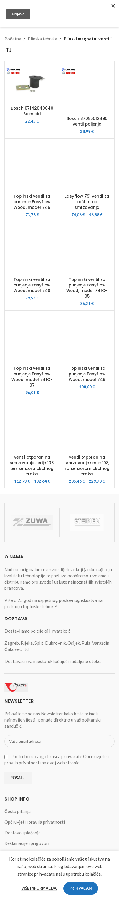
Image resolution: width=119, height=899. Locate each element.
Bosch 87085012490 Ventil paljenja (87, 121)
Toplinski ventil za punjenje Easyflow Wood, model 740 (32, 285)
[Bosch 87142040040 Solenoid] (32, 83)
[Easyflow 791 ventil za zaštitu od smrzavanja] (87, 166)
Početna (12, 38)
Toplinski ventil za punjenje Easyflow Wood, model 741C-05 (87, 288)
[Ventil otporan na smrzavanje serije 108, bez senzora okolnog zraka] (32, 427)
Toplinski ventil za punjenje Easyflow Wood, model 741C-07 (32, 377)
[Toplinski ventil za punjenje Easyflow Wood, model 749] (87, 338)
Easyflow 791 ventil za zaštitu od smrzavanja (87, 201)
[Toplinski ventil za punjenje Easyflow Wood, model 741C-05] (87, 249)
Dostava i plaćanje (22, 832)
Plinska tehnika (42, 38)
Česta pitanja (17, 811)
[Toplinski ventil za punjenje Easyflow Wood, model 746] (32, 166)
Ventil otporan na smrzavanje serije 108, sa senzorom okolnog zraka (87, 466)
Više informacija (39, 888)
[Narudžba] (8, 50)
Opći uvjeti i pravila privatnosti (34, 822)
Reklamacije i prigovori (26, 843)
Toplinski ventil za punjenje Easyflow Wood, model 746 (32, 201)
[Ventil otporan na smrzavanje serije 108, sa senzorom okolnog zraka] (87, 427)
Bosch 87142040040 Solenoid (32, 111)
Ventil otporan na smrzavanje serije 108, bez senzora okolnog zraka (32, 466)
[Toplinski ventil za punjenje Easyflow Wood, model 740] (32, 249)
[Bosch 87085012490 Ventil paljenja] (87, 88)
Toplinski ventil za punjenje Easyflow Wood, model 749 (87, 374)
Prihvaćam (80, 888)
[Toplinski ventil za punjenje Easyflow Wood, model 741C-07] (32, 338)
